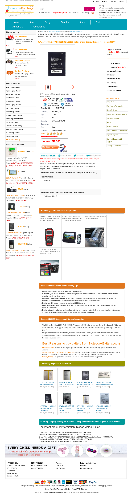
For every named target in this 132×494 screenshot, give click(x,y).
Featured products (86, 468)
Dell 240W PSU (73, 13)
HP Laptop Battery (12, 108)
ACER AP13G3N (37, 468)
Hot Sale (96, 1)
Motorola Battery (114, 79)
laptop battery (61, 486)
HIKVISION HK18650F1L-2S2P (19, 253)
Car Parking (85, 13)
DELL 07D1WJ (12, 468)
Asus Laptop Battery (13, 94)
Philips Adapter (12, 473)
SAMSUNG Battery (114, 90)
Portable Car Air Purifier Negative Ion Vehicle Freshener (95, 217)
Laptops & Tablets (113, 118)
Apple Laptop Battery (13, 91)
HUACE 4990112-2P (15, 235)
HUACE (21, 226)
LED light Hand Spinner (59, 13)
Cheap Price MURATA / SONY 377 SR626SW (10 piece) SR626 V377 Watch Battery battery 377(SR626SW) (76, 437)
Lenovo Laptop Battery (14, 115)
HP (19, 172)
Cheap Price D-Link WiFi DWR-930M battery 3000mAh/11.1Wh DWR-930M (65, 433)
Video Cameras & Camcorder (117, 131)
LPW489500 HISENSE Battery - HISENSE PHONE (66, 408)
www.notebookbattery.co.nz (57, 492)
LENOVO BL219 (37, 463)
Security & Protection (114, 146)
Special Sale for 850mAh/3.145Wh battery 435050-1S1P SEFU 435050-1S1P (65, 435)
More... (8, 46)
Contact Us (59, 466)
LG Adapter (11, 471)
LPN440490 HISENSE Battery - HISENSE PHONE (85, 408)
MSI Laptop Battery (12, 133)
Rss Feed (83, 466)
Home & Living (112, 110)
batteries (117, 10)
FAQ (78, 489)
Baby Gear (110, 102)
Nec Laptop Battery (12, 136)
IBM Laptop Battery (12, 112)
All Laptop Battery (114, 71)
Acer (32, 22)
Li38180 (47, 181)
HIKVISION (22, 244)
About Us (53, 489)
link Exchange (60, 468)
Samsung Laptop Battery (14, 119)
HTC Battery (112, 83)
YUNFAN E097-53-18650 (22, 215)
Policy (74, 489)
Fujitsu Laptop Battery (13, 101)
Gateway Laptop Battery (14, 129)
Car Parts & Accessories (115, 106)
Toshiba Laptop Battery (14, 126)
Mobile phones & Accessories (117, 114)
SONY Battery (113, 86)
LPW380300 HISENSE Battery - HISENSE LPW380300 (48, 408)
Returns (104, 1)
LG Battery (111, 75)
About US (18, 26)
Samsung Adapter (13, 476)
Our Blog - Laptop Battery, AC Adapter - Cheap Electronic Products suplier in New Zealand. (80, 422)
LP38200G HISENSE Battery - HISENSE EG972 (103, 408)
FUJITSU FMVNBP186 (39, 466)
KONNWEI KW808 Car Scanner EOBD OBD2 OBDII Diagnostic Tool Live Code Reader (50, 218)
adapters (102, 13)
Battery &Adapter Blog (88, 463)
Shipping (113, 1)
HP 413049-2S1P (12, 180)
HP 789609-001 (12, 463)
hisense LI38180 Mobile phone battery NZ (61, 164)
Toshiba (65, 22)
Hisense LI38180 (65, 31)
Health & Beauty (112, 127)
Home (16, 22)
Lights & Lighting (112, 135)
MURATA (21, 152)
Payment (59, 463)
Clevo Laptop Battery (13, 105)
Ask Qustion (116, 63)
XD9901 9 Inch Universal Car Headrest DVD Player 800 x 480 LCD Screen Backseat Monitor (72, 218)
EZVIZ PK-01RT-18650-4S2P (18, 198)
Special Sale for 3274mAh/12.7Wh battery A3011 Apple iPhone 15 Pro (63, 441)
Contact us (39, 26)
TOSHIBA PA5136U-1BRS (16, 466)
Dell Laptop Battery (12, 98)
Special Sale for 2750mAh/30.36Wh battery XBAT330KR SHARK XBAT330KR (66, 439)
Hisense (46, 31)
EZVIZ (20, 189)
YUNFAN (21, 206)
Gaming (109, 122)
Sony (48, 22)
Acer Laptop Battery (13, 87)
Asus (82, 22)
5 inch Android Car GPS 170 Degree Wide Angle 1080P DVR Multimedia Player (50, 251)
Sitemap (122, 1)
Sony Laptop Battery (13, 122)
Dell (98, 22)
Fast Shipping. (116, 49)
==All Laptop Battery (13, 140)
